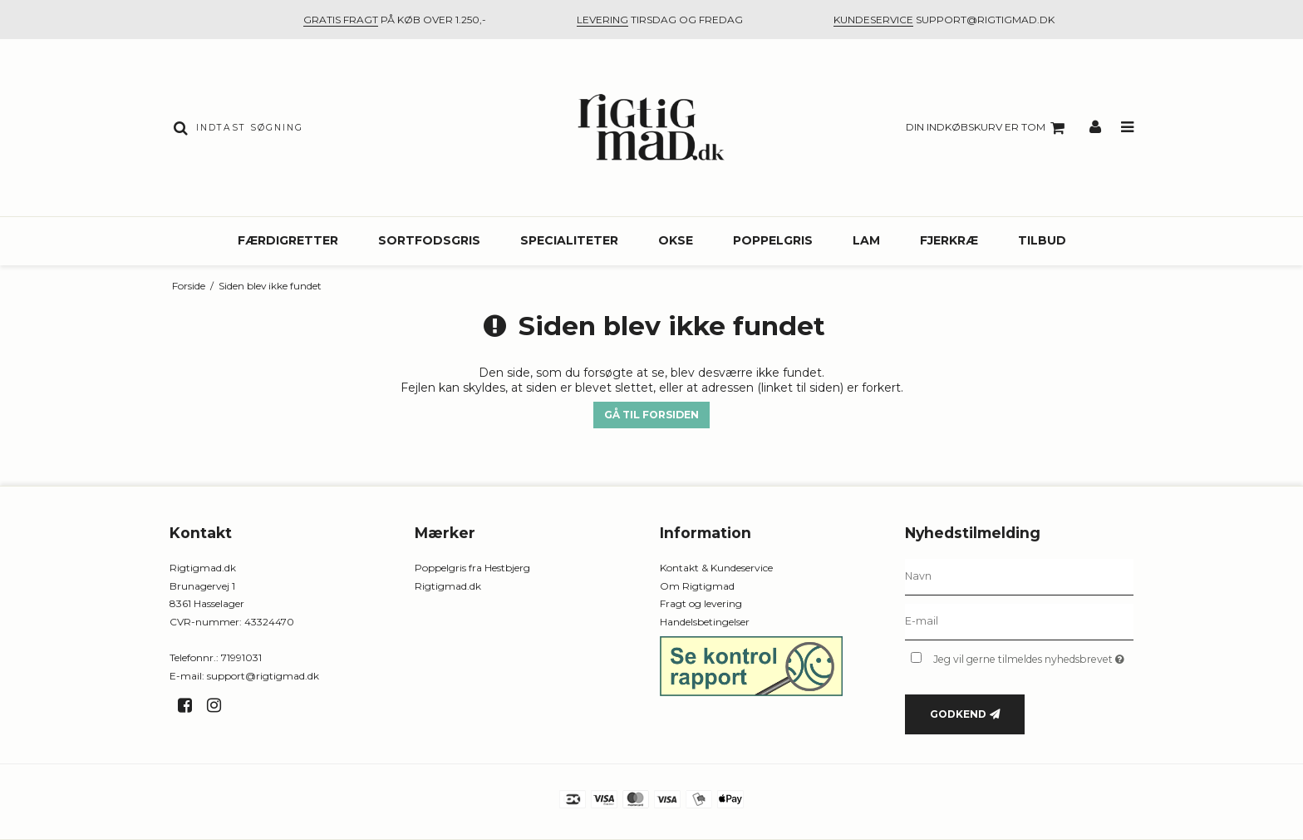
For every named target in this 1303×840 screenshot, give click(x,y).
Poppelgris (773, 240)
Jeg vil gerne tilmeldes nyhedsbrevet (1033, 655)
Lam (866, 240)
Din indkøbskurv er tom (987, 128)
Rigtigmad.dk (448, 586)
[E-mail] (1019, 621)
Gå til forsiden (651, 414)
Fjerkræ (949, 240)
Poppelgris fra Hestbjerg (472, 567)
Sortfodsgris (429, 240)
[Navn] (1019, 576)
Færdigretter (288, 240)
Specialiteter (569, 240)
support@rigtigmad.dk (263, 676)
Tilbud (1042, 240)
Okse (675, 240)
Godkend (958, 714)
